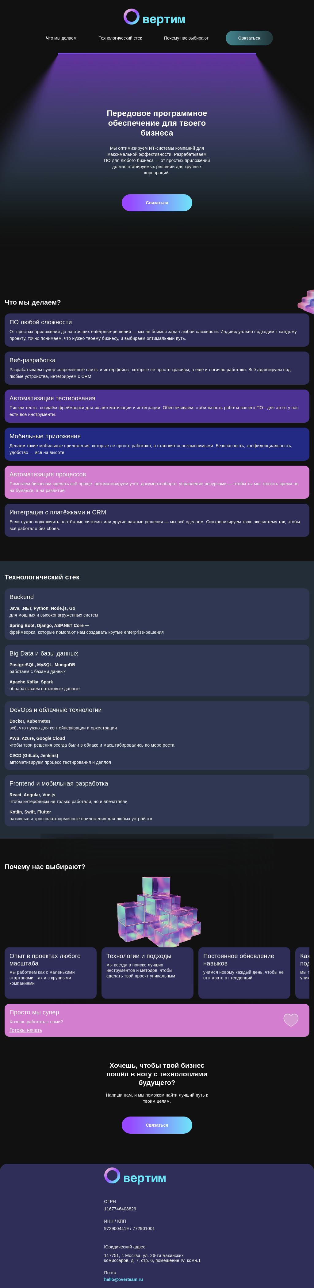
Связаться (249, 38)
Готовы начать (26, 1036)
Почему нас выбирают (186, 38)
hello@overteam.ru (123, 1279)
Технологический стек (120, 38)
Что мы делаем (61, 38)
